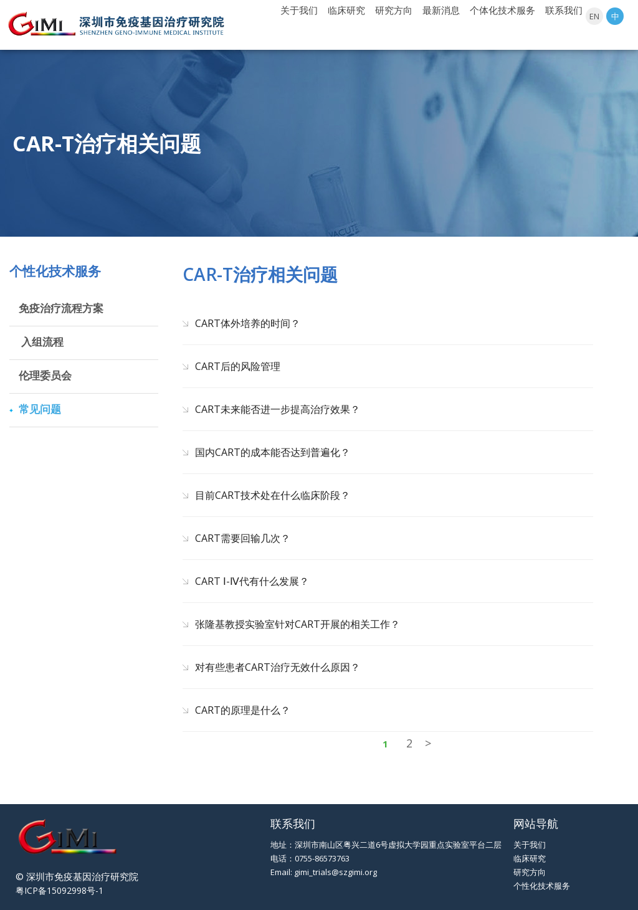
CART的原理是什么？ (242, 710)
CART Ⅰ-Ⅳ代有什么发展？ (252, 581)
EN (594, 16)
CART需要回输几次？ (242, 538)
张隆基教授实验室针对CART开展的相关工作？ (297, 624)
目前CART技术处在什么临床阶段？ (272, 495)
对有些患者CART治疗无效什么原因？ (277, 667)
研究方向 (393, 10)
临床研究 (346, 10)
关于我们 (299, 10)
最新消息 (441, 10)
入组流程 (41, 341)
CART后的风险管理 (237, 366)
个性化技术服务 (541, 885)
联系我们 (564, 10)
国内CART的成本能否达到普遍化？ (272, 452)
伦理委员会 (45, 375)
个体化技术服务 (502, 10)
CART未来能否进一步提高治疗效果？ (277, 409)
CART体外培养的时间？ (247, 323)
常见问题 (40, 409)
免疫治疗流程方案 (61, 308)
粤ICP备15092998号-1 (59, 890)
